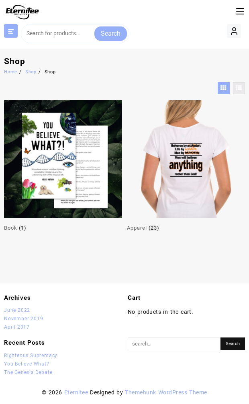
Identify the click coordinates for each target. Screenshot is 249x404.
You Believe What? (26, 364)
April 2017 (17, 327)
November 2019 (23, 318)
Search (110, 33)
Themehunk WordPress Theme (166, 392)
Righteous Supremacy (30, 355)
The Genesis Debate (28, 372)
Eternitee (76, 392)
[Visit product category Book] (63, 166)
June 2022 (17, 310)
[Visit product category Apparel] (186, 166)
